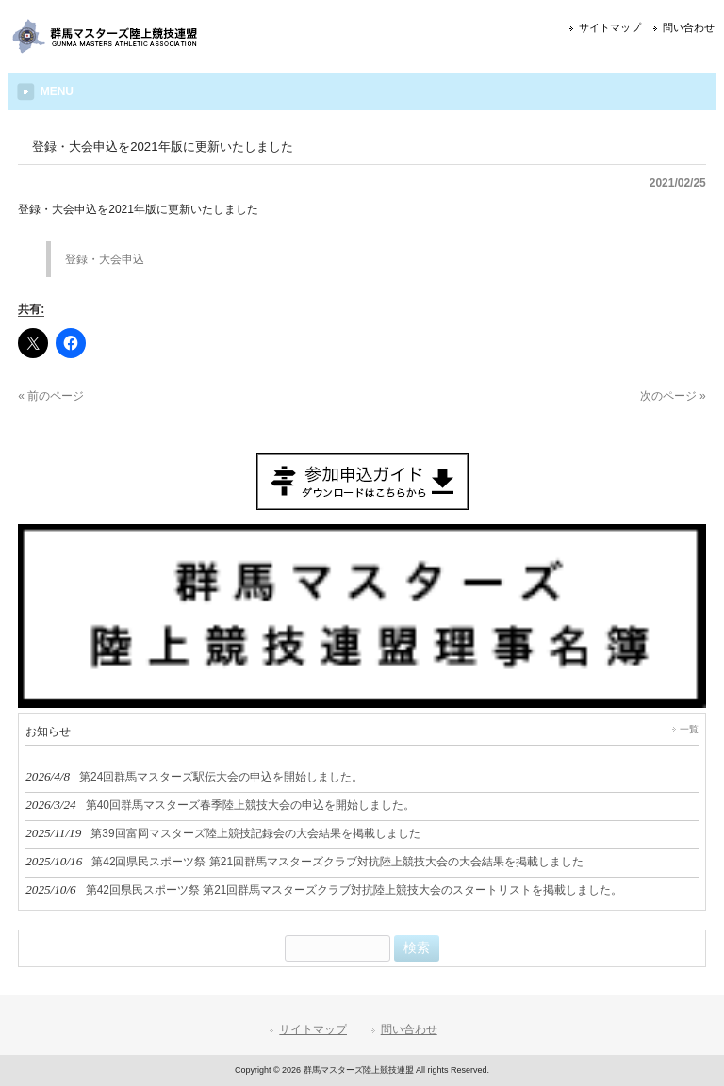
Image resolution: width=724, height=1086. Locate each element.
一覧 (689, 729)
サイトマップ (610, 27)
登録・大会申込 (104, 259)
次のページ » (673, 396)
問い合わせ (689, 27)
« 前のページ (51, 396)
